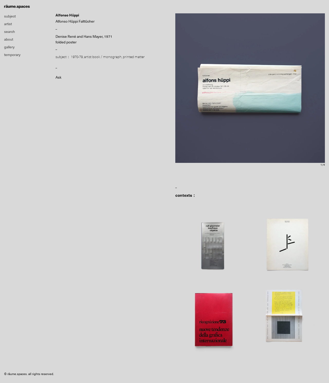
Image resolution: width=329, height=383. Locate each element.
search (9, 31)
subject (10, 16)
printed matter (134, 56)
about (8, 39)
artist (8, 24)
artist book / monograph (103, 56)
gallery (9, 47)
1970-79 (77, 56)
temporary (12, 54)
